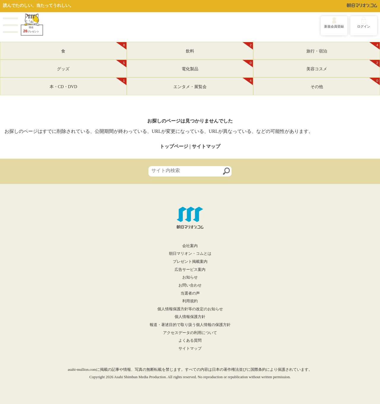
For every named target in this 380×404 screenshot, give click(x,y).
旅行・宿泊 (343, 47)
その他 (345, 83)
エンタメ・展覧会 (213, 83)
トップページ (174, 146)
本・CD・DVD (88, 83)
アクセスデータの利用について (190, 333)
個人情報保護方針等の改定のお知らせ (190, 309)
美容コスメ (343, 65)
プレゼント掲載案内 (190, 262)
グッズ (91, 65)
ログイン (363, 26)
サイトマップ (206, 146)
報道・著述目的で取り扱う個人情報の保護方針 (190, 325)
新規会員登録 (334, 26)
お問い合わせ (190, 285)
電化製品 (217, 65)
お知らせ (190, 277)
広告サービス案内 (190, 270)
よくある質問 (190, 340)
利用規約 (190, 301)
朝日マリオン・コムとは (190, 254)
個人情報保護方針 (190, 317)
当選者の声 (190, 293)
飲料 (219, 47)
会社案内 (190, 246)
